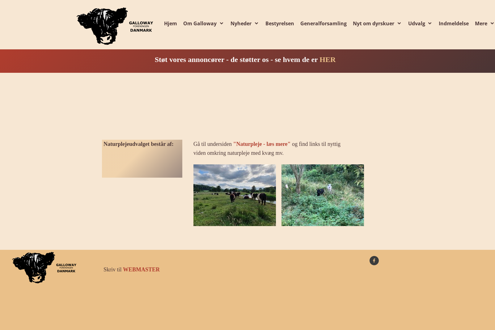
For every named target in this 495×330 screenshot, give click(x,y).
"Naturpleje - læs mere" (261, 144)
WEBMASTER (141, 269)
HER (327, 60)
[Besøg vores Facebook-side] (374, 260)
